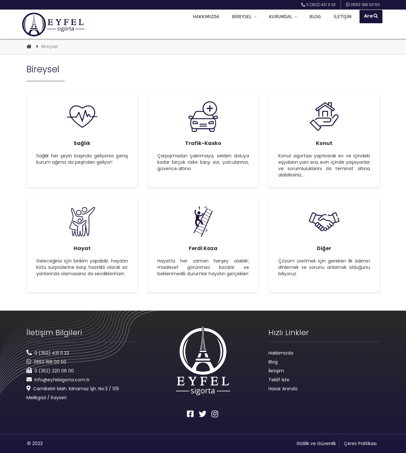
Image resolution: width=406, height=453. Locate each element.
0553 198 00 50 (50, 362)
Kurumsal (285, 24)
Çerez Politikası (360, 443)
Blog (317, 24)
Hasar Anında (282, 388)
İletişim (344, 24)
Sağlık (82, 143)
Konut (324, 143)
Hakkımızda (208, 24)
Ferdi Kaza (203, 248)
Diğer (324, 248)
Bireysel (246, 24)
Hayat (82, 248)
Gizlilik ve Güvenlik (316, 443)
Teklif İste (278, 380)
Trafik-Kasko (203, 143)
